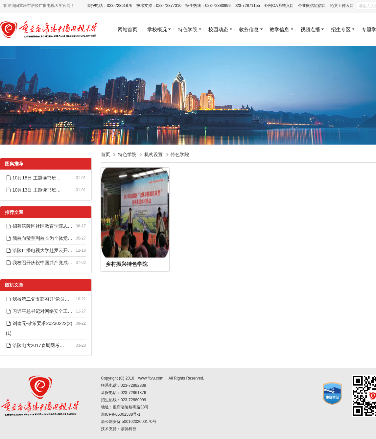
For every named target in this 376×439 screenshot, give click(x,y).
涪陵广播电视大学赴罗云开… (39, 250)
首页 (105, 154)
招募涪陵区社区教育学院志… (39, 226)
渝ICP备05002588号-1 (120, 414)
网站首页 (127, 29)
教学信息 (279, 29)
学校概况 (157, 29)
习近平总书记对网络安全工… (39, 311)
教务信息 (249, 29)
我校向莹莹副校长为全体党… (39, 238)
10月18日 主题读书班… (33, 177)
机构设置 (153, 154)
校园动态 (218, 29)
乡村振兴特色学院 (127, 264)
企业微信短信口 (312, 5)
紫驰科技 (128, 429)
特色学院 (188, 29)
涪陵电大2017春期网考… (35, 345)
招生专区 (341, 29)
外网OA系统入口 (279, 5)
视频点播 (310, 29)
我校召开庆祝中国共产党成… (39, 262)
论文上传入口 (342, 5)
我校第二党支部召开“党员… (37, 299)
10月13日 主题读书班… (33, 190)
